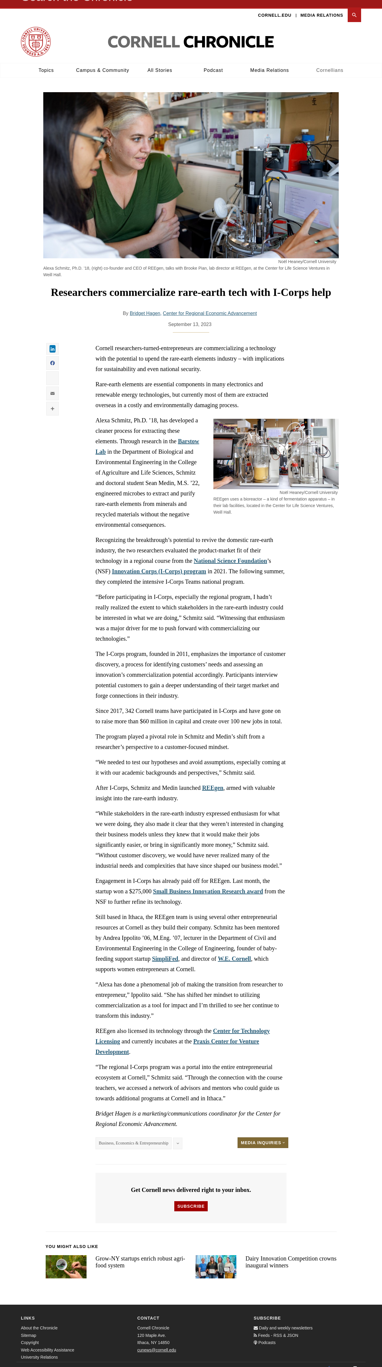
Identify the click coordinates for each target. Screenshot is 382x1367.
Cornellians (330, 62)
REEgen (212, 780)
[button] (354, 8)
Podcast (213, 62)
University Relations (39, 1349)
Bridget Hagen (145, 305)
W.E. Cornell (234, 951)
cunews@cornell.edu (156, 1342)
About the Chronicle (39, 1320)
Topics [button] (46, 62)
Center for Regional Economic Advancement (210, 305)
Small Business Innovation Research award (208, 884)
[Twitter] (342, 1361)
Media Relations (322, 7)
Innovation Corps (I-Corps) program (159, 563)
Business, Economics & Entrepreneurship (133, 1135)
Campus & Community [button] (102, 62)
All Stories (159, 62)
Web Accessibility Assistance (47, 1342)
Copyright (30, 1335)
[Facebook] (329, 1361)
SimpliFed (165, 951)
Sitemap (28, 1328)
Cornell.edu (275, 7)
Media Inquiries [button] (263, 1135)
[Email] (355, 1361)
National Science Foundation (230, 553)
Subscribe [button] (190, 1198)
